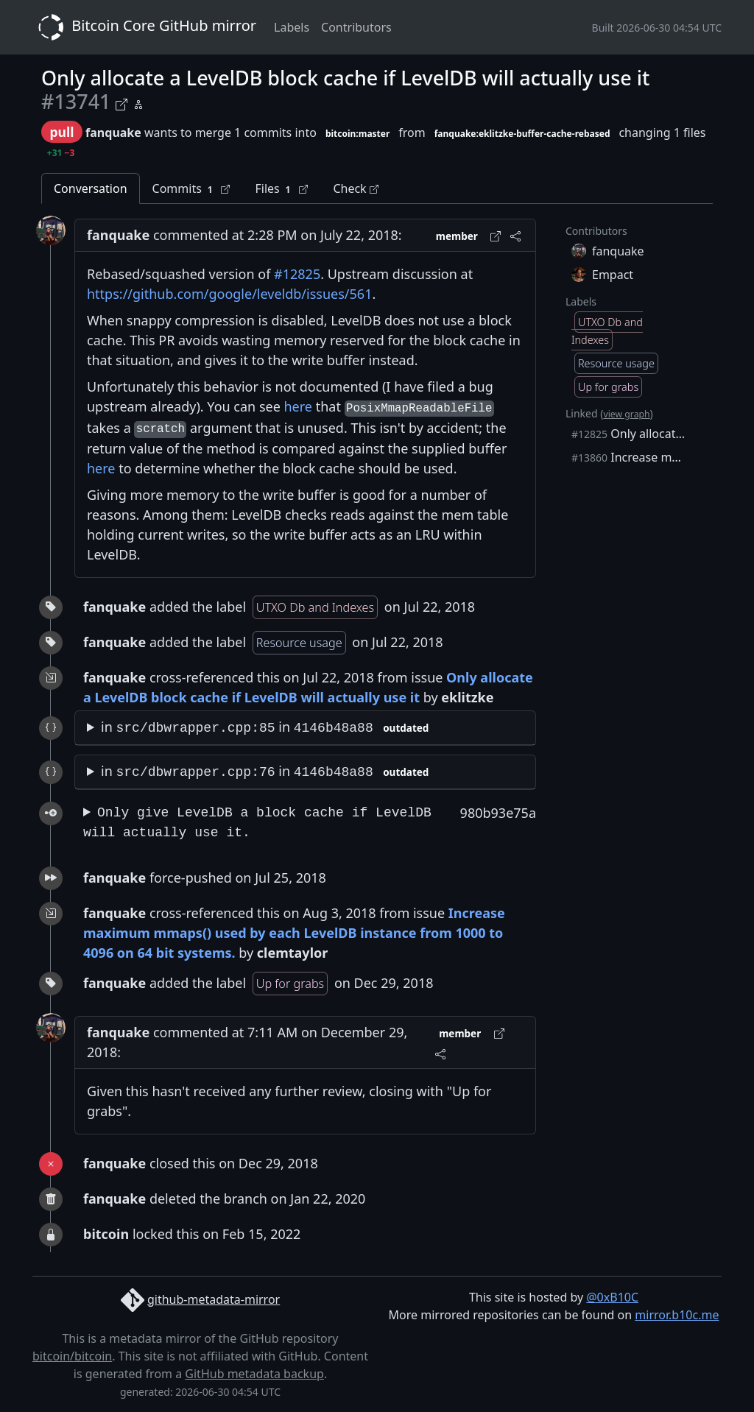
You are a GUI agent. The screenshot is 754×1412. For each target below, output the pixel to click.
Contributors (356, 27)
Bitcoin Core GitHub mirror (144, 27)
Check (355, 188)
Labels (291, 27)
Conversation (90, 188)
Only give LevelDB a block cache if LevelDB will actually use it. (257, 822)
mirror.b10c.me (677, 1315)
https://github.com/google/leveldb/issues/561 (229, 294)
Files (281, 188)
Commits (191, 188)
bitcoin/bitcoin (72, 1356)
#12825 (297, 274)
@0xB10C (612, 1297)
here (298, 406)
